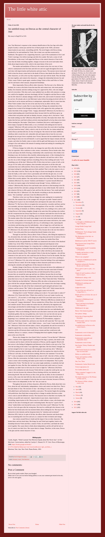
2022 (75, 180)
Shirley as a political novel (82, 354)
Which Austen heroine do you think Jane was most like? (85, 350)
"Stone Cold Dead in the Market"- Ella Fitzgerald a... (84, 304)
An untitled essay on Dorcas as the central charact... (85, 326)
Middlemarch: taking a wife (83, 277)
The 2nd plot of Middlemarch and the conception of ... (85, 260)
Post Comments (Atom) (22, 528)
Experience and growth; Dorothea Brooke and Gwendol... (84, 265)
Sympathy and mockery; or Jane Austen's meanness (84, 253)
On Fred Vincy (79, 229)
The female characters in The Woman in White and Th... (85, 377)
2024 (75, 174)
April (77, 389)
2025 (75, 171)
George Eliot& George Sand (83, 226)
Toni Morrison (25, 459)
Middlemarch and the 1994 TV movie (86, 241)
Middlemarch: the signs (82, 308)
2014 (75, 401)
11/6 (76, 330)
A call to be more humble (80, 160)
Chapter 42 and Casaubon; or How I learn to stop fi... (85, 274)
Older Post (62, 524)
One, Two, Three (80, 361)
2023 (75, 177)
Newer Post (12, 524)
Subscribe (84, 116)
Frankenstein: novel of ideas (83, 342)
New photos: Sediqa (81, 313)
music (19, 459)
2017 (75, 194)
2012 (75, 407)
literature (15, 459)
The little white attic (27, 9)
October (78, 208)
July (77, 216)
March (78, 392)
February (78, 395)
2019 (75, 188)
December (79, 202)
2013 (75, 404)
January (78, 398)
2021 (75, 182)
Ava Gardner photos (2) (82, 369)
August (78, 214)
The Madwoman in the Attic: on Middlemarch (84, 237)
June (77, 219)
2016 (75, 197)
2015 (75, 200)
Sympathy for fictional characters (84, 280)
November (79, 205)
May (77, 386)
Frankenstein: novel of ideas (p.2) (84, 332)
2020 (75, 185)
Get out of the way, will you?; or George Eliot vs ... (84, 291)
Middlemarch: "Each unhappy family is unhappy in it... (85, 232)
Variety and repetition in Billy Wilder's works (83, 357)
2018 (75, 191)
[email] (84, 109)
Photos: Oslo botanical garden (83, 311)
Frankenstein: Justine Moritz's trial (85, 364)
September (79, 211)
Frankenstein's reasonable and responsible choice (83, 339)
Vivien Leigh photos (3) (82, 367)
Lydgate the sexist (80, 287)
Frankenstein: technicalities (83, 335)
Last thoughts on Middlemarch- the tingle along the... (85, 222)
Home (9, 19)
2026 (75, 168)
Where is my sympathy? (82, 257)
